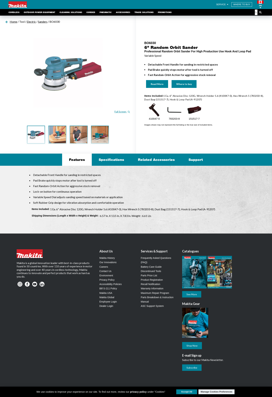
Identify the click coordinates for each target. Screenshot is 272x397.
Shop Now (192, 345)
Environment (106, 275)
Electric (31, 21)
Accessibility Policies (110, 284)
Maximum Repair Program (155, 293)
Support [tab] (196, 160)
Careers (103, 266)
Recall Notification (150, 284)
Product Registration (152, 279)
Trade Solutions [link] (144, 12)
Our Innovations (108, 262)
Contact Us (105, 271)
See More (191, 294)
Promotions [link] (165, 12)
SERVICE (222, 4)
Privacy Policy (106, 279)
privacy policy (138, 391)
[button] (260, 4)
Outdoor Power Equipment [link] (39, 12)
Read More (157, 84)
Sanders (42, 21)
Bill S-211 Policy (108, 288)
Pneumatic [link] (106, 12)
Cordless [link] (13, 12)
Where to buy (184, 84)
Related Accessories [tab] (156, 160)
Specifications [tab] (111, 160)
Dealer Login (106, 306)
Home (13, 21)
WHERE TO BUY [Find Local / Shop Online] (241, 4)
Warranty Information (152, 288)
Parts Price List (149, 275)
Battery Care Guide (151, 266)
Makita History (107, 258)
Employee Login (108, 301)
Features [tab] (77, 160)
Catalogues (190, 251)
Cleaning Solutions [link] (71, 12)
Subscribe (191, 367)
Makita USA (105, 293)
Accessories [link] (123, 12)
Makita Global (106, 297)
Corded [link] (90, 12)
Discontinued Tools (151, 271)
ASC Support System (152, 306)
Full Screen (122, 111)
